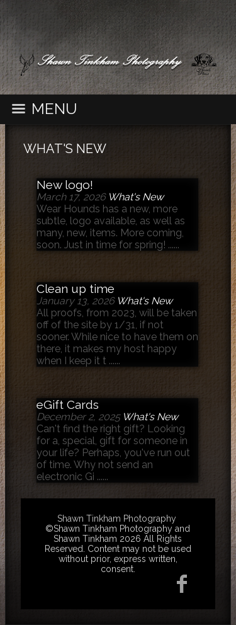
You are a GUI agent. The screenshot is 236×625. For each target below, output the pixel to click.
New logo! (65, 185)
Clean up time (76, 288)
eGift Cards (68, 404)
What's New (64, 148)
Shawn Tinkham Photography (116, 518)
